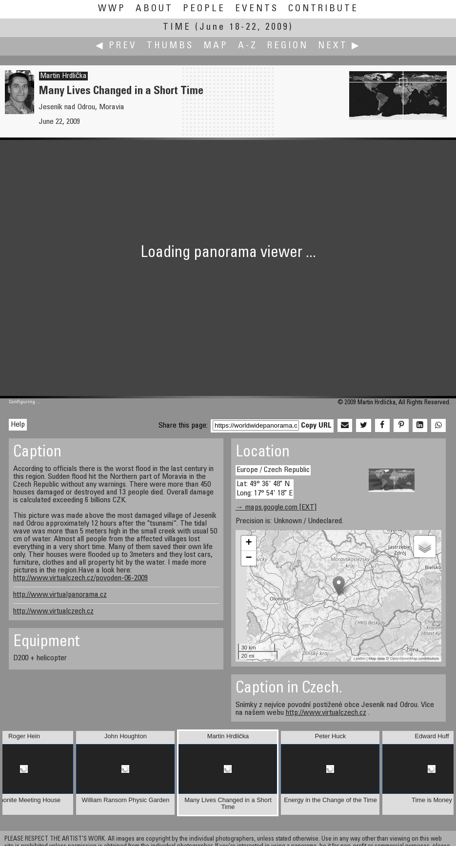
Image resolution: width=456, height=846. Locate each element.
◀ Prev (116, 46)
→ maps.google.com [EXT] (276, 508)
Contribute (323, 9)
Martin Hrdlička (63, 76)
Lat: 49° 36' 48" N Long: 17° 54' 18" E (265, 488)
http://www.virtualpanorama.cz (60, 595)
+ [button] (249, 543)
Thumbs (170, 46)
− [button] (249, 558)
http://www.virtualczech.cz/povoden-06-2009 (80, 578)
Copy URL (316, 426)
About (154, 9)
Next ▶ (339, 46)
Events (256, 9)
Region (287, 46)
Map (215, 46)
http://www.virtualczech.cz (53, 611)
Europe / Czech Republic (273, 470)
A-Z (248, 46)
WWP (112, 9)
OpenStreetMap (403, 658)
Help (18, 425)
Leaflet (359, 658)
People (204, 9)
